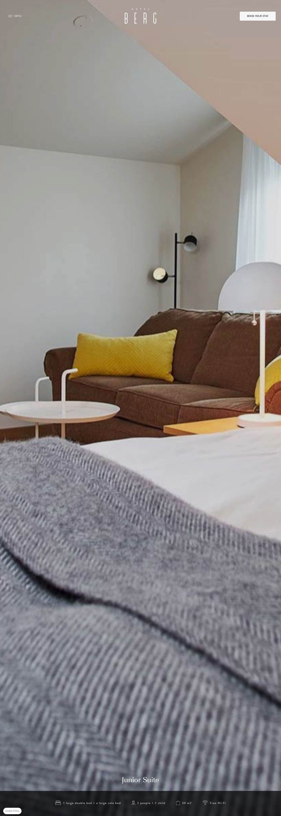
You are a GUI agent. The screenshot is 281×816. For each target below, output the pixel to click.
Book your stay (257, 16)
